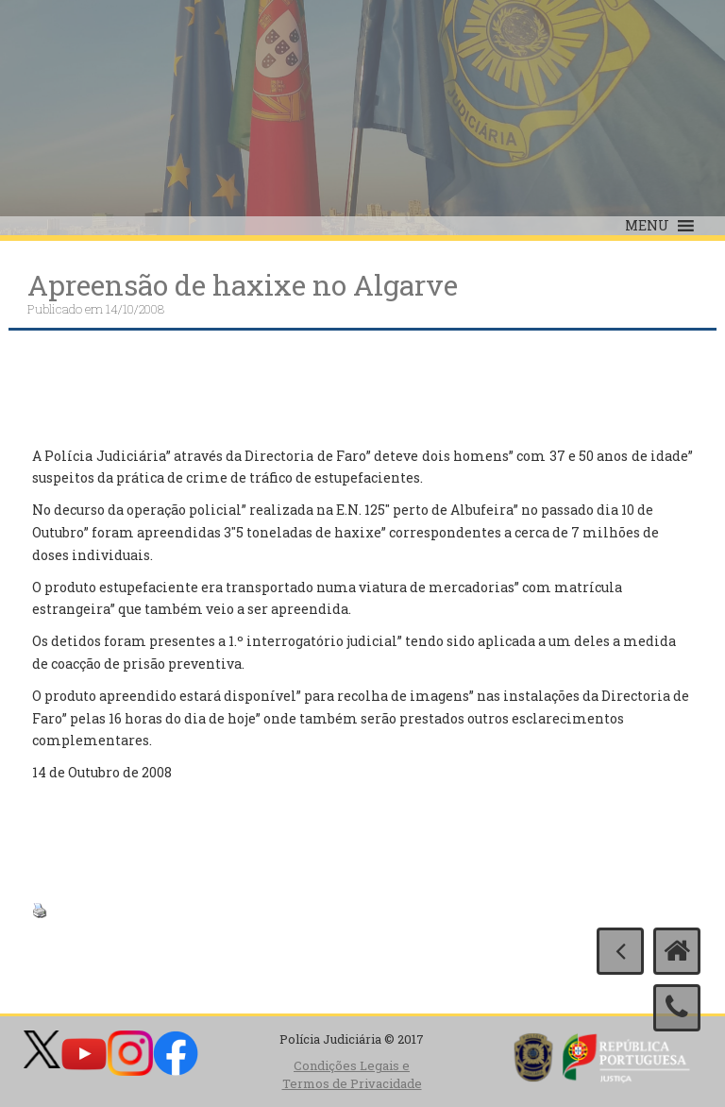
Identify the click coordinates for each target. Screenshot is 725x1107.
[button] (647, 225)
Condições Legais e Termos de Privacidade (352, 1074)
